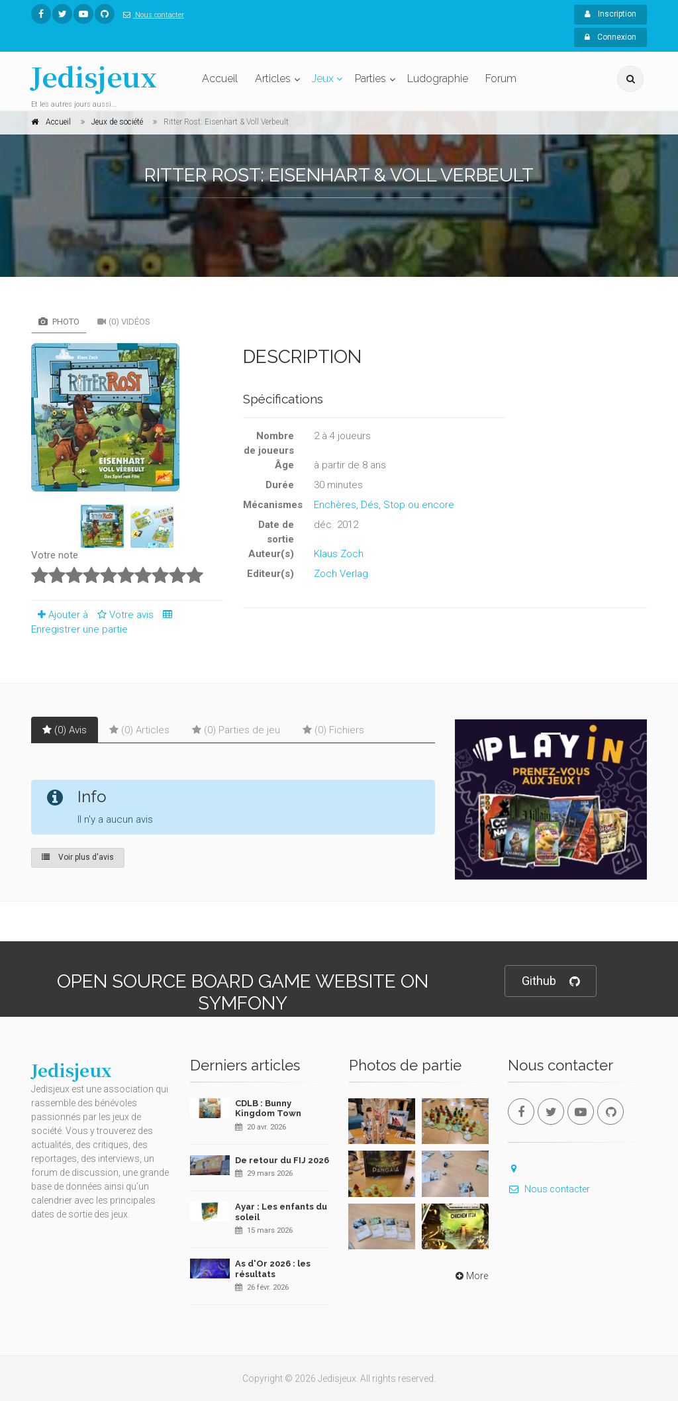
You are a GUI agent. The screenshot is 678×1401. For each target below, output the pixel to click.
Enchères (335, 505)
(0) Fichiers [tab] (333, 730)
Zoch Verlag (341, 574)
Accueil (220, 78)
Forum (500, 78)
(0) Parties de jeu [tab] (236, 730)
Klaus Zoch (338, 554)
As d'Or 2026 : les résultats (273, 1269)
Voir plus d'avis (78, 857)
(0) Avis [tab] (64, 730)
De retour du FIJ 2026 (282, 1160)
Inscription (610, 14)
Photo (58, 322)
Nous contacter (151, 15)
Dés (370, 505)
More (470, 1276)
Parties (370, 78)
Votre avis (123, 615)
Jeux (323, 78)
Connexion (610, 37)
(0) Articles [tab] (139, 730)
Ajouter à (59, 615)
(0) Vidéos (123, 322)
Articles (273, 78)
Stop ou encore (418, 505)
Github (550, 981)
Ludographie (437, 78)
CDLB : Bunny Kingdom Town (268, 1108)
